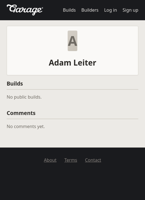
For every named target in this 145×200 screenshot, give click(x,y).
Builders (90, 10)
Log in (110, 10)
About (50, 160)
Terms (70, 160)
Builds (69, 10)
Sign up (130, 10)
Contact (93, 160)
